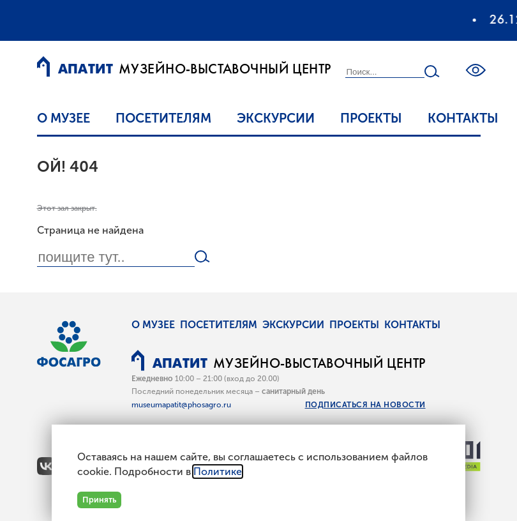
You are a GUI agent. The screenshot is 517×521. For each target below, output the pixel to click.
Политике (217, 471)
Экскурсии (276, 118)
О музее (63, 118)
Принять (99, 499)
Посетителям (163, 118)
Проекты (371, 118)
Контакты (463, 118)
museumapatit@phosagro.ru (181, 404)
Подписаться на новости (365, 404)
